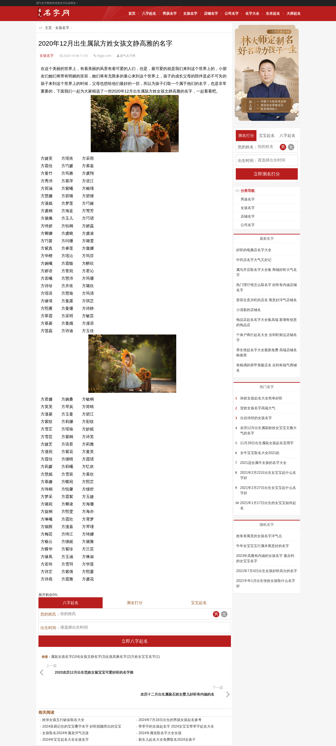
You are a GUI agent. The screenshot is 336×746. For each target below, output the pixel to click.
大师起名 (294, 13)
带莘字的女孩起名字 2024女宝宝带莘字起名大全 (176, 702)
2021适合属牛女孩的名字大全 (263, 463)
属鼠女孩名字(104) (65, 656)
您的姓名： (248, 147)
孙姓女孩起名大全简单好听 (261, 398)
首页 (131, 13)
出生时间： (50, 628)
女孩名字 (190, 13)
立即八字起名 (135, 641)
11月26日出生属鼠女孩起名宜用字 (267, 443)
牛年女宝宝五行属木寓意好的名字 (262, 546)
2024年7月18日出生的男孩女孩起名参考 (169, 696)
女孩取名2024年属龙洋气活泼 (65, 709)
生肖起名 (273, 13)
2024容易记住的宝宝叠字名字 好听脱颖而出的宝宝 (81, 702)
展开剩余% (48, 595)
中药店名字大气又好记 (253, 260)
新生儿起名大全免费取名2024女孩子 (167, 715)
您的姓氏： (50, 614)
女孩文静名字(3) (93, 656)
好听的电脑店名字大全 (253, 250)
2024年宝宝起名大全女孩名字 (65, 715)
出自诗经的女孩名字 (256, 418)
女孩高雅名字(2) (118, 656)
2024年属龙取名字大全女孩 (160, 709)
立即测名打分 (267, 174)
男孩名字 (170, 13)
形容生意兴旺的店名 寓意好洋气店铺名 (266, 300)
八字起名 (149, 13)
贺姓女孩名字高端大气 (257, 408)
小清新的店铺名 (248, 310)
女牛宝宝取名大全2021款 (260, 453)
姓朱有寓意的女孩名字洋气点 (259, 536)
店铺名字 (211, 13)
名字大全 (252, 13)
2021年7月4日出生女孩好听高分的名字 (266, 571)
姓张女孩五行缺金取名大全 (63, 696)
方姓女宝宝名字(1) (145, 656)
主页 (48, 28)
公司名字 (232, 13)
